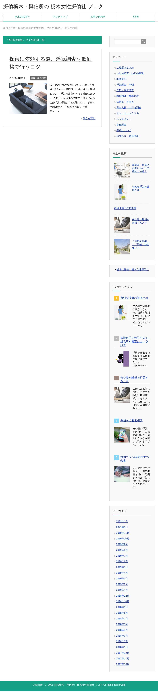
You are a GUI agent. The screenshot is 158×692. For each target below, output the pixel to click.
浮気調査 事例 (125, 85)
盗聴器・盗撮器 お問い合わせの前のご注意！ (142, 168)
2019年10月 (122, 539)
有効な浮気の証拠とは (134, 298)
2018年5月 (122, 625)
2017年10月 (122, 665)
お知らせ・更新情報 (127, 136)
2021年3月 (122, 527)
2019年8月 (122, 550)
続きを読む (89, 119)
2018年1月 (122, 647)
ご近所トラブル (125, 68)
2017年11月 (122, 659)
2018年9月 (122, 607)
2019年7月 (122, 556)
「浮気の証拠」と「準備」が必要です (140, 245)
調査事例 (121, 79)
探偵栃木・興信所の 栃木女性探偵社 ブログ (57, 7)
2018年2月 (122, 642)
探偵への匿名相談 (131, 421)
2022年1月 (122, 522)
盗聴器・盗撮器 (125, 102)
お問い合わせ (98, 17)
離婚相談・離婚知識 (127, 96)
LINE (136, 17)
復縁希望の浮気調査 (125, 209)
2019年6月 (122, 562)
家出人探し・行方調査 (128, 108)
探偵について (123, 131)
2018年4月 (122, 630)
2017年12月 (122, 653)
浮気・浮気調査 (38, 79)
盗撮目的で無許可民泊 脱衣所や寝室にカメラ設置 (135, 342)
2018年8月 (122, 613)
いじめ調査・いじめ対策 (130, 74)
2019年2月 (122, 585)
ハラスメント (123, 119)
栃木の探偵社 (22, 17)
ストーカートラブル (127, 114)
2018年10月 (122, 602)
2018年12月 (122, 596)
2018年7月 (122, 619)
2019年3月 (122, 579)
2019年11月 (122, 533)
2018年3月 (122, 636)
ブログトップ (60, 17)
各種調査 (121, 125)
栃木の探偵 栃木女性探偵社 (133, 270)
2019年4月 (122, 573)
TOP (33, 28)
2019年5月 (122, 567)
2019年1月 (122, 590)
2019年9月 (122, 545)
